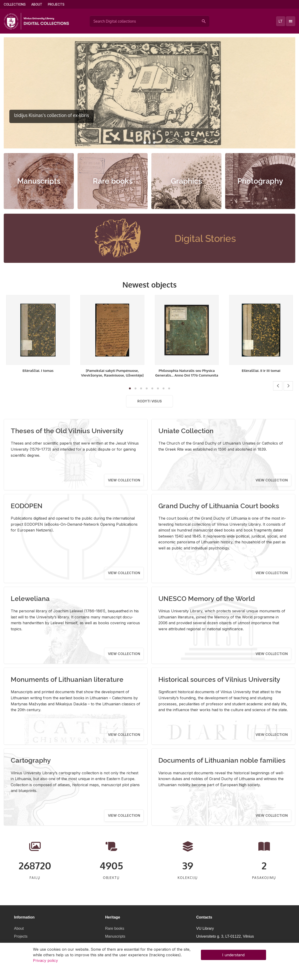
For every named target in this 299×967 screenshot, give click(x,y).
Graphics (186, 181)
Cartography (31, 760)
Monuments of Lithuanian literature (67, 679)
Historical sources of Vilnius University (219, 679)
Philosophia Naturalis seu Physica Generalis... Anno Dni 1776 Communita (186, 372)
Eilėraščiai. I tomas (37, 370)
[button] (144, 142)
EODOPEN (27, 506)
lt (280, 21)
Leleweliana (30, 599)
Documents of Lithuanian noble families (221, 760)
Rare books (113, 181)
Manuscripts (39, 181)
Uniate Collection (186, 431)
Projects (56, 4)
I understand (233, 955)
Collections (15, 4)
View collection (124, 480)
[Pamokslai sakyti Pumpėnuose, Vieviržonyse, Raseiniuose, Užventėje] (112, 372)
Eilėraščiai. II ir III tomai (261, 370)
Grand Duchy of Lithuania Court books (218, 506)
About (36, 4)
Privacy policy (45, 960)
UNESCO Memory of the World (206, 599)
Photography (260, 181)
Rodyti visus (149, 401)
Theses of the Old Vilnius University (67, 431)
